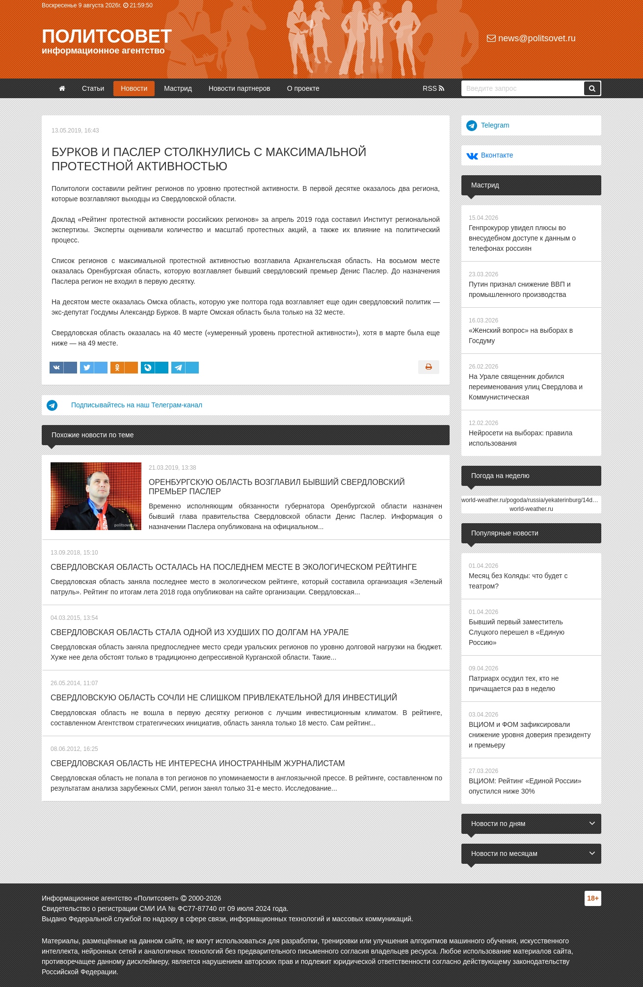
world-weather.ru (531, 509)
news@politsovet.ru (531, 38)
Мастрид (178, 88)
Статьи (93, 88)
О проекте (303, 88)
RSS (433, 88)
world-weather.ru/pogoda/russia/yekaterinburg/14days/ (532, 500)
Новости (134, 88)
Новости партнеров (239, 88)
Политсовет (107, 36)
